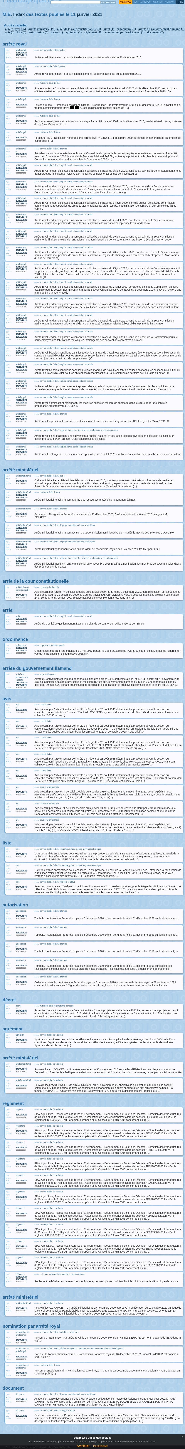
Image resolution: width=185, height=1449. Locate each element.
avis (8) (9, 32)
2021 (97, 14)
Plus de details (100, 1446)
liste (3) (21, 32)
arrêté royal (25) (15, 29)
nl (181, 2)
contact (170, 2)
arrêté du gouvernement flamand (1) (161, 29)
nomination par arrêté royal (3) (125, 32)
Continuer (83, 1445)
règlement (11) (93, 32)
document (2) (155, 32)
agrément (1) (73, 32)
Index (19, 14)
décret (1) (57, 32)
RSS (135, 2)
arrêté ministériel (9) (41, 29)
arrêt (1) (108, 29)
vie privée (125, 2)
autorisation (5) (38, 32)
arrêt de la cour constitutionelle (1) (79, 29)
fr (178, 2)
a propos (145, 2)
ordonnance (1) (126, 29)
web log (158, 2)
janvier (84, 14)
